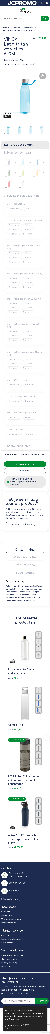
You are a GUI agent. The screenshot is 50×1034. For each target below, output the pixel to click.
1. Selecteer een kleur (18, 152)
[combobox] (21, 18)
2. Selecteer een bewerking (22, 195)
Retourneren (7, 943)
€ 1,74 (15, 729)
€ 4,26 (15, 788)
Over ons (5, 912)
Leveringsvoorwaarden (12, 955)
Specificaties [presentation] (25, 572)
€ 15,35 (15, 847)
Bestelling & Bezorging (12, 939)
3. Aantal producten (17, 446)
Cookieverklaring (9, 959)
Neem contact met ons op (20, 524)
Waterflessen (29, 28)
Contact (5, 935)
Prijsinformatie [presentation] (25, 557)
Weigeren (25, 1025)
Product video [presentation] (25, 565)
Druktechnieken (8, 923)
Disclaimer (6, 966)
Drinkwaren (15, 28)
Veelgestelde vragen (11, 919)
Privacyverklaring (9, 963)
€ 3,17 (15, 677)
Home (4, 28)
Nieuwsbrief (6, 916)
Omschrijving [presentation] (25, 549)
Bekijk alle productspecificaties (19, 64)
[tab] (25, 550)
